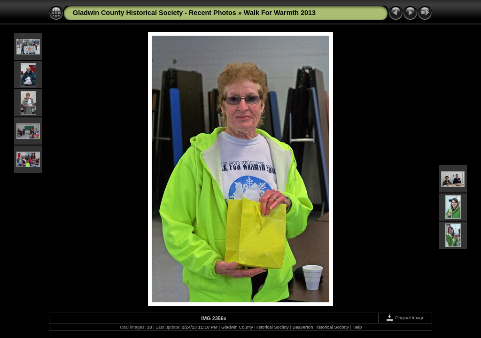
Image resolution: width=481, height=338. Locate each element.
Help (357, 327)
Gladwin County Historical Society (255, 327)
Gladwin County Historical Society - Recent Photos (154, 12)
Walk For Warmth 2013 (280, 12)
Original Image (405, 317)
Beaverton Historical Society (321, 327)
